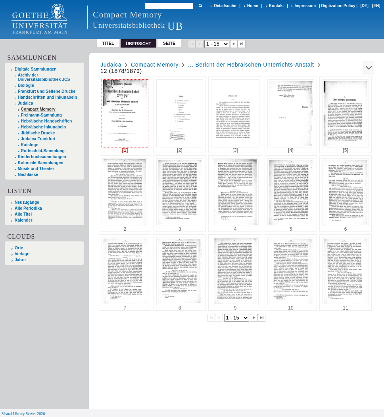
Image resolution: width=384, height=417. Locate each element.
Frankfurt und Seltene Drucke (47, 91)
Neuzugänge (27, 202)
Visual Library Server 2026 (23, 413)
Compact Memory (38, 109)
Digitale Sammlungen (36, 69)
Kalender (23, 220)
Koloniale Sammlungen (40, 163)
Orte (19, 248)
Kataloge (29, 145)
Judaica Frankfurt (38, 139)
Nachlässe (28, 174)
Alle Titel (23, 214)
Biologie (26, 85)
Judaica (25, 103)
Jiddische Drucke (38, 133)
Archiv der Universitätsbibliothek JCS (44, 77)
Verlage (22, 254)
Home (252, 6)
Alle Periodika (28, 208)
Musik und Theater (36, 168)
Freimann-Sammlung (41, 115)
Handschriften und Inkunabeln (47, 97)
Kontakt (276, 6)
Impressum (305, 6)
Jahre (20, 260)
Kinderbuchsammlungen (42, 157)
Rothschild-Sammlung (43, 151)
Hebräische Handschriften (46, 121)
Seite (169, 43)
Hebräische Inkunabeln (43, 127)
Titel (108, 43)
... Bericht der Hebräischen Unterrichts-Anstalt (251, 64)
